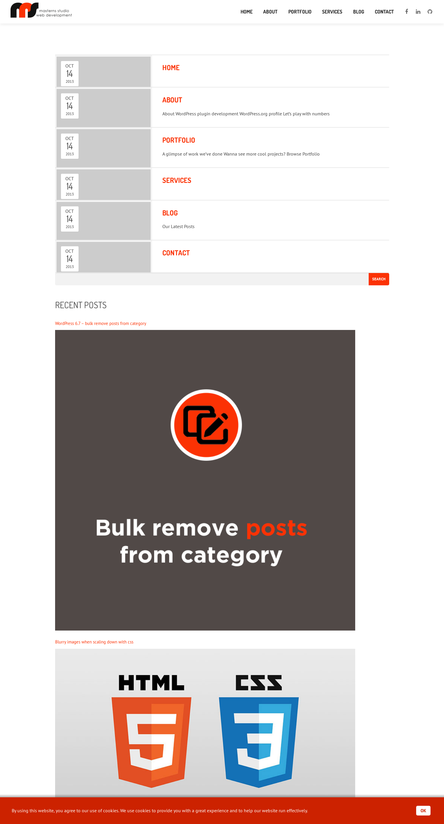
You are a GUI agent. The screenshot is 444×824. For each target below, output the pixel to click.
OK (423, 810)
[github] (430, 12)
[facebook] (406, 12)
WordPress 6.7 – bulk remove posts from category (104, 323)
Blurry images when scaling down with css (97, 642)
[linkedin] (418, 12)
